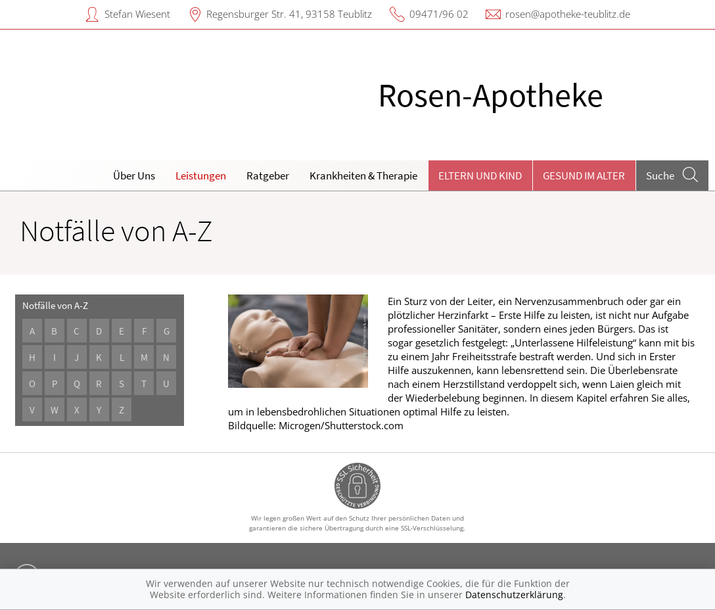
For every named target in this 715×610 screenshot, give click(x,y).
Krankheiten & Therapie (363, 175)
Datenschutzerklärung (514, 594)
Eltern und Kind (480, 175)
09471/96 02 (439, 13)
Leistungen (200, 175)
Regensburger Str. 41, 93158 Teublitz (289, 13)
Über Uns (134, 175)
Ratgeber (267, 175)
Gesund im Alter (584, 175)
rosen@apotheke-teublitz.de (567, 13)
